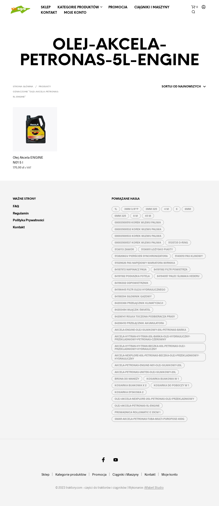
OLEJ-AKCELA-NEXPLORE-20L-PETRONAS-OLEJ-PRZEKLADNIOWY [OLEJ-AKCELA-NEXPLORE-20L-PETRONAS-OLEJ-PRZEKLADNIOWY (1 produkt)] (154, 398)
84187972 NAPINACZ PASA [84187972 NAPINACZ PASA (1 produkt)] (130, 269)
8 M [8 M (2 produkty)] (135, 215)
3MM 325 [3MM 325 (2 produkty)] (151, 208)
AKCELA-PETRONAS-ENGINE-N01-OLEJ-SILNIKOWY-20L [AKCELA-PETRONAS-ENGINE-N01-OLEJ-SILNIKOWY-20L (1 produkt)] (148, 365)
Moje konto (75, 13)
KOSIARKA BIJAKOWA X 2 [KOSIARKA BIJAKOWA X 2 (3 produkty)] (130, 385)
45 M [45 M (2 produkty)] (148, 215)
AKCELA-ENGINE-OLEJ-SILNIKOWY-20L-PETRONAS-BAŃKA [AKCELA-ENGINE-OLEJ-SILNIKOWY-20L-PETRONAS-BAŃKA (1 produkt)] (150, 329)
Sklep (45, 7)
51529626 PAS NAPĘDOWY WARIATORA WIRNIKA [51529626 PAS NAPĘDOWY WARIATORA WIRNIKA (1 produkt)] (145, 262)
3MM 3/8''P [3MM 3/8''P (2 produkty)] (131, 208)
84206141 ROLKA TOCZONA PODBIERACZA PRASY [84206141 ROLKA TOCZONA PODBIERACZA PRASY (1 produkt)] (145, 316)
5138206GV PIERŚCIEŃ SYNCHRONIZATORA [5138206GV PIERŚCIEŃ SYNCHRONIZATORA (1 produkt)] (141, 255)
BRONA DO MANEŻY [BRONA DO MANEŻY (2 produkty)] (127, 378)
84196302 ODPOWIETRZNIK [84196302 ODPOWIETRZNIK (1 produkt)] (131, 282)
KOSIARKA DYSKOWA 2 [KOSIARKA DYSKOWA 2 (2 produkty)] (129, 392)
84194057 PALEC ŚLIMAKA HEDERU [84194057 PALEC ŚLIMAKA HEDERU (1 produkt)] (178, 275)
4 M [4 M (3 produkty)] (166, 208)
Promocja (117, 7)
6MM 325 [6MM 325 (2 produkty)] (120, 215)
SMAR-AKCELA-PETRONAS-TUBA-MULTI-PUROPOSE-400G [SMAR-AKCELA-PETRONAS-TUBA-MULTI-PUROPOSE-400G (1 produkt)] (149, 418)
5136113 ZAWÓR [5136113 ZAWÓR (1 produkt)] (124, 249)
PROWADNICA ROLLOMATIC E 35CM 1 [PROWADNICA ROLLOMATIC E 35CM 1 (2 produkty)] (137, 412)
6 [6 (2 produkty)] (177, 208)
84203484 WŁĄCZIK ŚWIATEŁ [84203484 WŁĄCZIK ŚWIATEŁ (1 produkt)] (132, 309)
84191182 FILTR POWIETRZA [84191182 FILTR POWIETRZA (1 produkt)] (170, 269)
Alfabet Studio (154, 487)
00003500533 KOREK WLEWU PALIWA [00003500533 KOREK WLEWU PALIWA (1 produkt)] (138, 235)
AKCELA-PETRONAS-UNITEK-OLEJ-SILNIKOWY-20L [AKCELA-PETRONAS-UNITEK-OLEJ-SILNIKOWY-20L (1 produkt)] (145, 371)
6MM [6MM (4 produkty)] (188, 208)
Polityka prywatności (28, 220)
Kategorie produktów (78, 7)
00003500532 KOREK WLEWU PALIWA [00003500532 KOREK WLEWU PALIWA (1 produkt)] (138, 229)
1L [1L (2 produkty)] (116, 208)
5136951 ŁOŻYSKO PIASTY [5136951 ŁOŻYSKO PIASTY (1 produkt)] (157, 249)
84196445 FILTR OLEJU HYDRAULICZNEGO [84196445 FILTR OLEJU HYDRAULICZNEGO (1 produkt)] (140, 289)
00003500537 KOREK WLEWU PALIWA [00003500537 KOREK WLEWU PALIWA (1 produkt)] (138, 242)
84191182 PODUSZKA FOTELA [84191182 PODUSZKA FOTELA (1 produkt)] (132, 275)
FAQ (16, 206)
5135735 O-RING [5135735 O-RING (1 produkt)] (178, 242)
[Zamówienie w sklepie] (178, 86)
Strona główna (23, 87)
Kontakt (49, 13)
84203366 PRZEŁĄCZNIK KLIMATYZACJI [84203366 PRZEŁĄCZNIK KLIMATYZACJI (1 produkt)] (139, 302)
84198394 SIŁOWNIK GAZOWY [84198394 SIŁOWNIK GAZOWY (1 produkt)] (133, 296)
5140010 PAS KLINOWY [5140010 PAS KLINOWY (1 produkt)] (189, 255)
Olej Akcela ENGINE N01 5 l (28, 159)
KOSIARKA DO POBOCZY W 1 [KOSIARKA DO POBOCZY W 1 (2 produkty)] (171, 385)
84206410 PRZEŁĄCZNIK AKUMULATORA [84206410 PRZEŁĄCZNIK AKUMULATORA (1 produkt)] (139, 323)
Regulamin (21, 213)
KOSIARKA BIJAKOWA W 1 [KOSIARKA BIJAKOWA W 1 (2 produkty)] (162, 378)
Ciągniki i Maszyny (151, 7)
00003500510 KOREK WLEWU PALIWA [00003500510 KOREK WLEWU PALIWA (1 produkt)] (138, 222)
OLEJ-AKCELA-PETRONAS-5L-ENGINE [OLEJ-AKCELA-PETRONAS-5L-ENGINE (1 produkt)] (137, 405)
